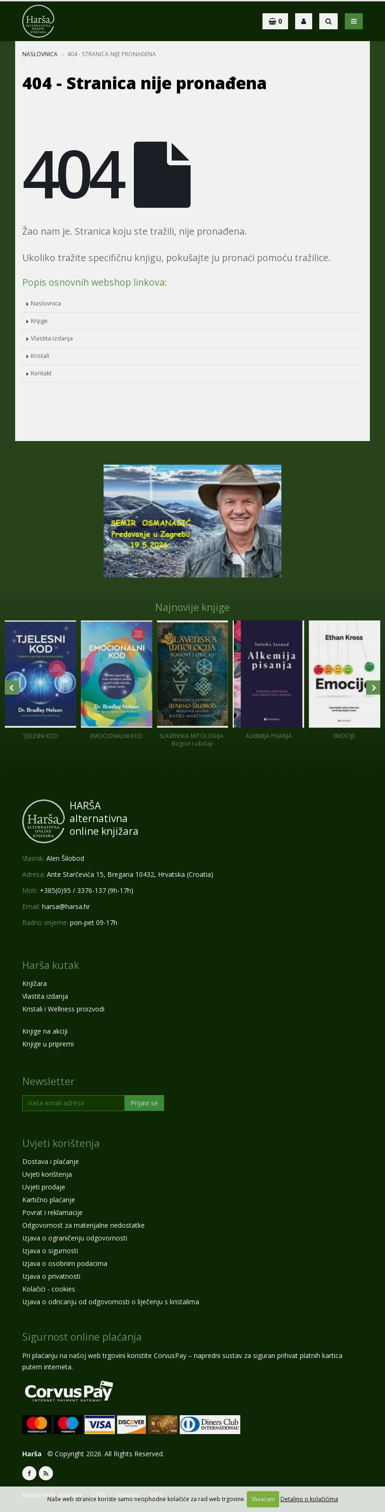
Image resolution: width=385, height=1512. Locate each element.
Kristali (40, 356)
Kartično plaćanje (48, 1199)
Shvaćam (263, 1499)
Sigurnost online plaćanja (82, 1336)
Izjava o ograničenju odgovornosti (74, 1237)
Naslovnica (40, 54)
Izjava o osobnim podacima (64, 1263)
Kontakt (41, 373)
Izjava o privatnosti (51, 1276)
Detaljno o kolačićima (309, 1499)
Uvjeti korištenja (61, 1143)
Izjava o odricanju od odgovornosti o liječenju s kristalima (110, 1301)
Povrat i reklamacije (52, 1212)
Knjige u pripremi (48, 1043)
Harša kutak (50, 965)
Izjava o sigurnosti (50, 1250)
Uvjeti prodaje (43, 1186)
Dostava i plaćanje (50, 1161)
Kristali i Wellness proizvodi (63, 1008)
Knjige (39, 321)
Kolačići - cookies (48, 1288)
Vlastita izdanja (52, 338)
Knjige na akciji (45, 1031)
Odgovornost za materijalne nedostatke (83, 1225)
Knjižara (34, 983)
